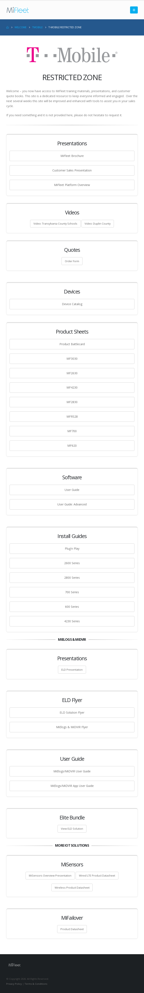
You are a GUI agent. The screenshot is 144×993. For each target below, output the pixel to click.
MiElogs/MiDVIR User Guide (72, 771)
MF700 (72, 431)
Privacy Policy (14, 983)
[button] (134, 9)
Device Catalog (72, 304)
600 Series (72, 607)
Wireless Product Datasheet (72, 887)
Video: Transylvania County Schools (55, 223)
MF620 (72, 446)
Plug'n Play (72, 548)
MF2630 (72, 373)
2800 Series (72, 578)
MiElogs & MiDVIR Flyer (72, 727)
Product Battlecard (72, 344)
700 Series (72, 592)
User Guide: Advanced (72, 504)
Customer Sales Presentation (72, 170)
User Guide (72, 490)
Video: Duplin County (98, 223)
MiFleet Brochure (72, 156)
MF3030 (72, 359)
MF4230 (72, 387)
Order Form (72, 261)
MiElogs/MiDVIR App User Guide (72, 786)
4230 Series (72, 621)
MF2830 (72, 402)
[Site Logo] (17, 9)
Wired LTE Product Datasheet (97, 875)
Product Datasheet (72, 929)
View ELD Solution (72, 828)
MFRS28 (72, 416)
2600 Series (72, 563)
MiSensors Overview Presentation (50, 875)
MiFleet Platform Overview (72, 185)
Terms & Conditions (36, 983)
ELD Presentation (72, 669)
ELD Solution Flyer (72, 712)
